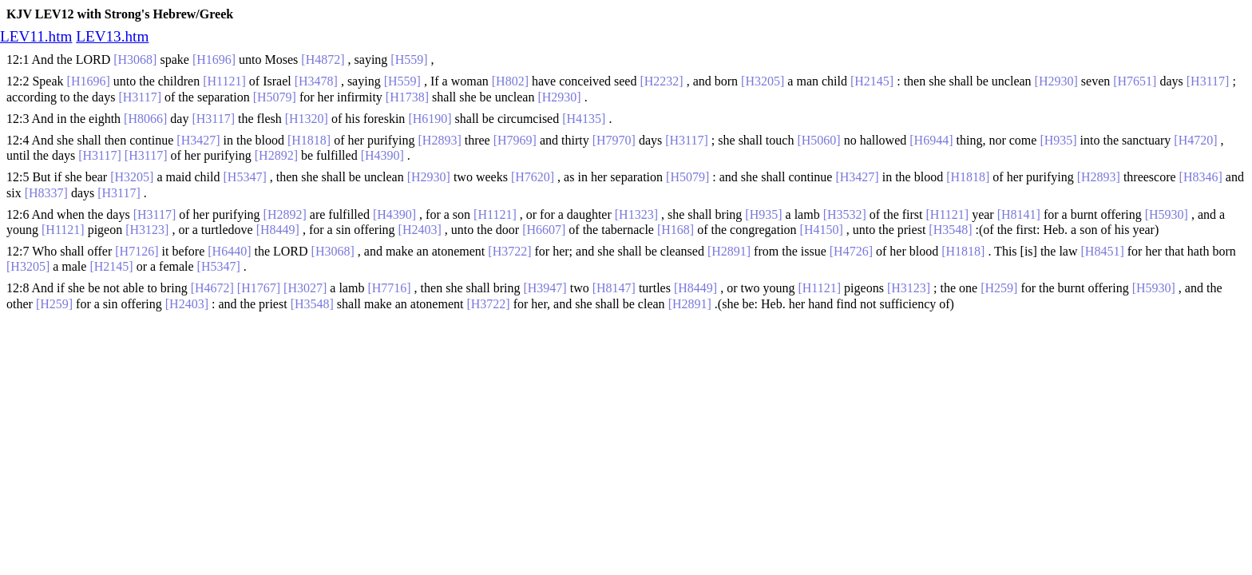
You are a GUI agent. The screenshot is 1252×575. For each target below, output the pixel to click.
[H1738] (407, 97)
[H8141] (1018, 214)
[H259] (999, 288)
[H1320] (306, 118)
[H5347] (245, 177)
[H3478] (316, 81)
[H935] (1058, 140)
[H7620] (532, 177)
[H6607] (543, 229)
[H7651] (1134, 81)
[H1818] (309, 140)
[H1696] (214, 59)
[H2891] (729, 251)
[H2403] (420, 229)
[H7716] (388, 288)
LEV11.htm (36, 36)
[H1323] (636, 214)
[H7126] (136, 251)
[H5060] (818, 140)
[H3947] (544, 288)
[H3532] (844, 214)
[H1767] (258, 288)
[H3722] (509, 251)
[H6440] (229, 251)
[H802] (510, 81)
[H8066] (145, 118)
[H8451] (1102, 251)
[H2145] (871, 81)
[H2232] (661, 81)
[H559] (408, 59)
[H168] (675, 229)
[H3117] (1208, 81)
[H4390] (382, 155)
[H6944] (931, 140)
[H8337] (46, 193)
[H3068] (134, 59)
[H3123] (146, 229)
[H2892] (276, 155)
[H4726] (851, 251)
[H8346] (1200, 177)
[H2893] (440, 140)
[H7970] (614, 140)
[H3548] (950, 229)
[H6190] (429, 118)
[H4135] (583, 118)
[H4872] (322, 59)
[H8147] (614, 288)
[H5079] (274, 97)
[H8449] (277, 229)
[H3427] (198, 140)
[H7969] (515, 140)
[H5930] (1166, 214)
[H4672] (212, 288)
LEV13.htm (112, 36)
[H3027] (305, 288)
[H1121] (224, 81)
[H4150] (821, 229)
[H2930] (1056, 81)
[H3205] (762, 81)
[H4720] (1195, 140)
